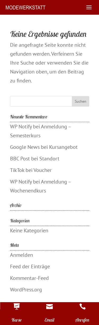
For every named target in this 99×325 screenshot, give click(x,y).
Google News (25, 147)
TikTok (17, 170)
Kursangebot (63, 147)
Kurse (16, 320)
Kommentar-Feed (29, 278)
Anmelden (21, 254)
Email (49, 320)
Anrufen (82, 320)
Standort (49, 158)
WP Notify (21, 126)
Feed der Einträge (30, 266)
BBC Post (20, 158)
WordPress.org (26, 289)
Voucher (43, 170)
